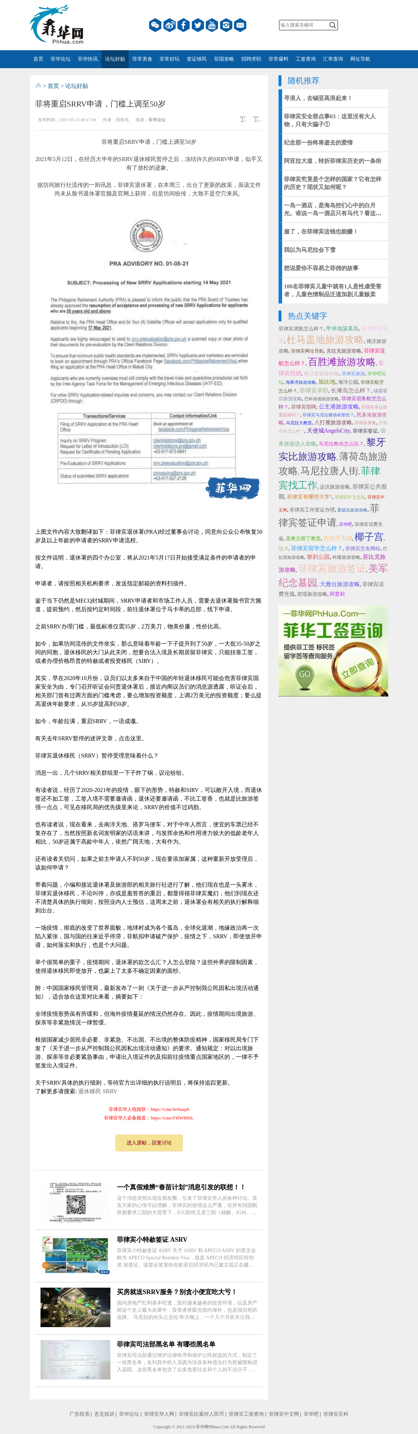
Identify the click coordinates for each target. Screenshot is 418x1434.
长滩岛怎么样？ (351, 390)
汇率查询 (333, 59)
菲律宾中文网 (284, 1414)
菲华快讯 (88, 59)
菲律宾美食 (365, 422)
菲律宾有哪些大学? (309, 497)
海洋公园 (348, 382)
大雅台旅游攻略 (340, 584)
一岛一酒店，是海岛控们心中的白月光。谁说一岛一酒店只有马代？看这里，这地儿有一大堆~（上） (330, 213)
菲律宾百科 (335, 1414)
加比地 (327, 382)
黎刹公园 (318, 557)
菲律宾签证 (365, 431)
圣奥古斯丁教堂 (303, 538)
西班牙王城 (337, 538)
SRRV (110, 1091)
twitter (198, 25)
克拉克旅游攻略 (343, 351)
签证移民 (197, 59)
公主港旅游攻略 (339, 407)
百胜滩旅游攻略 (342, 362)
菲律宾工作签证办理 (312, 510)
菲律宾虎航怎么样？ (301, 328)
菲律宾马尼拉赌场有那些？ (328, 415)
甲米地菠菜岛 (342, 328)
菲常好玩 (170, 59)
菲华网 (202, 1426)
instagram (226, 25)
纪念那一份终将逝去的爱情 (318, 143)
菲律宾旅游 (353, 373)
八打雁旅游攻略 (333, 422)
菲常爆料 (279, 59)
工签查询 (306, 59)
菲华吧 (345, 524)
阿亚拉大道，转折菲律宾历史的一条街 (332, 161)
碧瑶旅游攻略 (312, 594)
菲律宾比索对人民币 (201, 1414)
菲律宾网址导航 (307, 351)
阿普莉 (337, 594)
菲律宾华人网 (159, 1414)
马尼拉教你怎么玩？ (341, 444)
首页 (38, 59)
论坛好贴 (115, 59)
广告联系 (80, 1414)
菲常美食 (142, 59)
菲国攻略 (224, 59)
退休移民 (89, 1091)
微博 (169, 25)
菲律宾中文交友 (350, 497)
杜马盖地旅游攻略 (325, 339)
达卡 (284, 548)
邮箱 (240, 25)
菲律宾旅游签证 (332, 568)
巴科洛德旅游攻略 (321, 398)
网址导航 (360, 59)
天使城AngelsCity (328, 431)
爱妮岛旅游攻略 (352, 510)
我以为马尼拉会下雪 (310, 250)
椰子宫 (369, 537)
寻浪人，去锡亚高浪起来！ (318, 98)
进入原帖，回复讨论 (149, 1143)
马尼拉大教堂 (299, 422)
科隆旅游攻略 (346, 557)
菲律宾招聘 (303, 407)
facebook (183, 25)
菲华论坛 (61, 59)
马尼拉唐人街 (329, 471)
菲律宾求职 (314, 390)
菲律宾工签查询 (246, 1414)
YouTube (212, 25)
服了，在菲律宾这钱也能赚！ (321, 231)
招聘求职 (251, 59)
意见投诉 (104, 1414)
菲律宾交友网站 (362, 548)
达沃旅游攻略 (335, 487)
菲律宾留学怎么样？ (317, 548)
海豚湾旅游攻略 (301, 382)
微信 (155, 25)
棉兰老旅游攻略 (321, 373)
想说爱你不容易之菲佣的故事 (321, 268)
